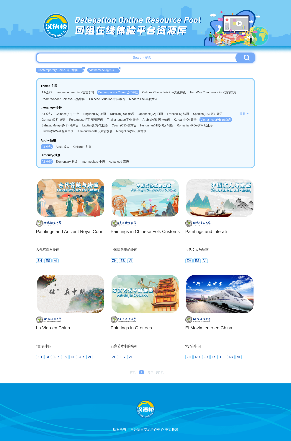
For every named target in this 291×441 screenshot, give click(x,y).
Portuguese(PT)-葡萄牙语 (86, 119)
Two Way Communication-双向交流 (213, 92)
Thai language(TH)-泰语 (123, 119)
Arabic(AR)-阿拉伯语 (156, 119)
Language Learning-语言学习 (75, 92)
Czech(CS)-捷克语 (124, 125)
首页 (133, 372)
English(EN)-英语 (94, 113)
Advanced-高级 (119, 161)
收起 (244, 113)
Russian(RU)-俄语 (122, 113)
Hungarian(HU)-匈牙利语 (156, 125)
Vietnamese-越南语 (104, 70)
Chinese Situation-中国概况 (107, 99)
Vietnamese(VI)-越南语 (215, 119)
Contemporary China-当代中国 (61, 70)
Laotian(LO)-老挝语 (95, 125)
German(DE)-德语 (53, 119)
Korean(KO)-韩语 (185, 119)
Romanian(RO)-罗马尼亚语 (195, 125)
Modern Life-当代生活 (143, 99)
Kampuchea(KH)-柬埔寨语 (94, 131)
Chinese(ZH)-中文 (67, 113)
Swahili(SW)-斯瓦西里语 (57, 131)
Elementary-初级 (67, 161)
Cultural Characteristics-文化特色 (164, 92)
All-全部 (47, 92)
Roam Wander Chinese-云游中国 (63, 99)
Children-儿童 (82, 146)
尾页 (150, 372)
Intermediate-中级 (93, 161)
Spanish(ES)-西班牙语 (208, 113)
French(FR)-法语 (178, 113)
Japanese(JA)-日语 (150, 113)
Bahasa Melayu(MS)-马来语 (60, 125)
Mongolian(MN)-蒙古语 (131, 131)
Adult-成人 (62, 146)
